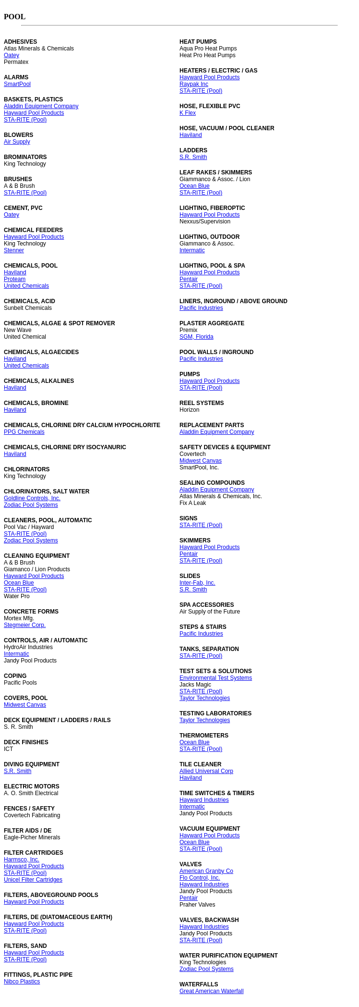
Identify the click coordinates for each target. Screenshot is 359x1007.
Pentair (189, 279)
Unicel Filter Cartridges (33, 879)
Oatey (11, 55)
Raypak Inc (194, 84)
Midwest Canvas (25, 704)
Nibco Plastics (22, 981)
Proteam (14, 279)
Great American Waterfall (212, 991)
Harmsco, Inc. (21, 859)
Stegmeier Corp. (25, 625)
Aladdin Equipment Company (41, 106)
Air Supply (17, 141)
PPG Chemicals (24, 432)
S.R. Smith (17, 771)
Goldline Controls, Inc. (32, 498)
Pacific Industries (201, 308)
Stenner (14, 250)
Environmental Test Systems (216, 678)
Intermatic (16, 654)
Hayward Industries (204, 800)
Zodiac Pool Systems (31, 505)
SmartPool (17, 84)
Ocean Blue (19, 582)
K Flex (188, 113)
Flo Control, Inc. (200, 877)
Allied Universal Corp (206, 771)
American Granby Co (206, 871)
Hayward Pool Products (34, 113)
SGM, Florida (197, 336)
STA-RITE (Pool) (25, 119)
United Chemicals (26, 285)
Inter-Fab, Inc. (197, 582)
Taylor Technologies (205, 698)
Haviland (15, 272)
